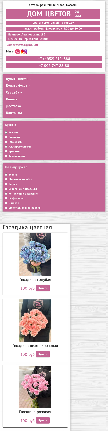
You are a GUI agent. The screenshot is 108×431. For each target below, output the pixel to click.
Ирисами (12, 151)
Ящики (11, 184)
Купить (42, 288)
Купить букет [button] (18, 86)
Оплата (12, 99)
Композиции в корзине (21, 193)
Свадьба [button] (14, 92)
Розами (11, 132)
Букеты (11, 174)
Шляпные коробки (18, 179)
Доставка (13, 106)
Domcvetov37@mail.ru (22, 45)
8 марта (12, 203)
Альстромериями (18, 146)
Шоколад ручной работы (23, 207)
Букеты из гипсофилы (21, 189)
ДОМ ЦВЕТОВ (53, 14)
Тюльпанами (15, 156)
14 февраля (14, 198)
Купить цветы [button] (18, 79)
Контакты (14, 113)
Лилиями (12, 137)
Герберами (13, 142)
